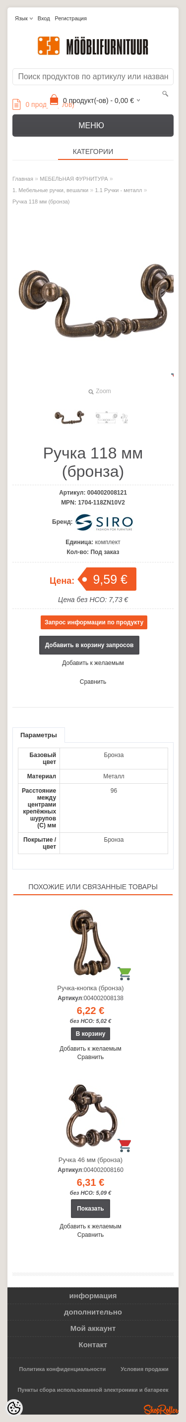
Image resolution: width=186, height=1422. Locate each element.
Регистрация (71, 18)
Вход (44, 18)
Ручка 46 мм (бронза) (91, 1160)
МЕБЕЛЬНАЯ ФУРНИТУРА (74, 179)
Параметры (38, 735)
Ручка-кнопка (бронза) (90, 988)
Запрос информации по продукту (94, 622)
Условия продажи (144, 1369)
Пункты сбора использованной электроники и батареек (92, 1390)
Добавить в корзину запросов (89, 645)
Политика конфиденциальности (62, 1369)
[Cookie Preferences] (14, 1408)
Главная (22, 179)
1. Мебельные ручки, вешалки (50, 190)
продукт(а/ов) (43, 104)
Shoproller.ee (161, 1410)
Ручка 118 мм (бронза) (40, 201)
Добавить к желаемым (93, 663)
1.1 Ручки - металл (118, 190)
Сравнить (93, 681)
